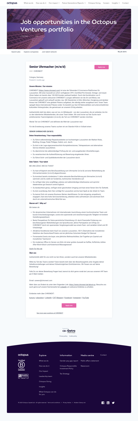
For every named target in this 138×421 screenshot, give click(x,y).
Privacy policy (63, 336)
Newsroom (85, 366)
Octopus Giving (94, 3)
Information (66, 355)
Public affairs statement (90, 361)
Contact (125, 3)
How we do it (41, 3)
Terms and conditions (54, 402)
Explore (42, 355)
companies (31, 52)
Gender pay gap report (69, 361)
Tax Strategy (64, 374)
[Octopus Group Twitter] (113, 403)
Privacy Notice (67, 402)
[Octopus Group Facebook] (103, 403)
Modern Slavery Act (79, 402)
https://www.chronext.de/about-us (82, 285)
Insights (42, 386)
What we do (28, 3)
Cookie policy (73, 336)
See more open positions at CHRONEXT (50, 313)
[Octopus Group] (12, 3)
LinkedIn (63, 287)
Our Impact (43, 371)
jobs (15, 52)
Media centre (87, 355)
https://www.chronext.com (49, 90)
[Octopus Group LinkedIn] (108, 403)
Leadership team (45, 376)
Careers (106, 3)
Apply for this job (35, 249)
